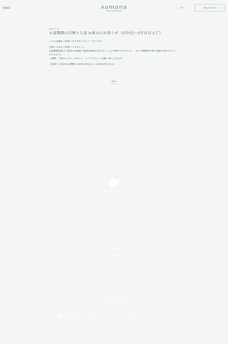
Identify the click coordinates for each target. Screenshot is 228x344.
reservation (131, 304)
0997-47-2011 (107, 304)
